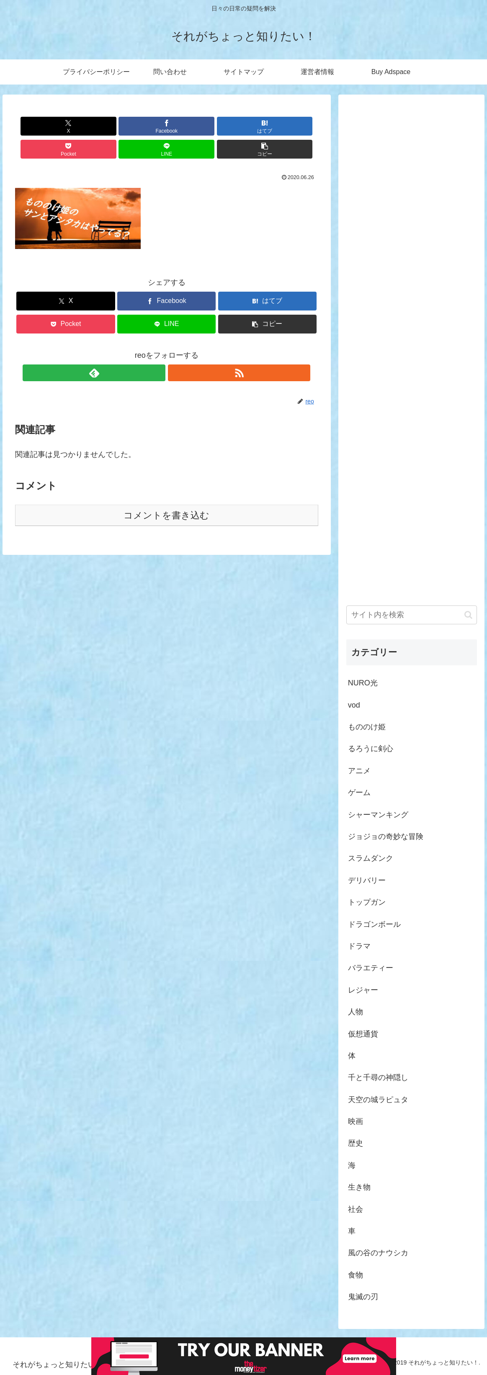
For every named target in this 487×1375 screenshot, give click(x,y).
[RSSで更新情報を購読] (176, 349)
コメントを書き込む (166, 492)
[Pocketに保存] (192, 126)
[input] (411, 614)
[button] (294, 126)
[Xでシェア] (39, 126)
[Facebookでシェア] (90, 126)
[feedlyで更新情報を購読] (157, 349)
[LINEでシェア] (243, 126)
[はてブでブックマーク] (141, 126)
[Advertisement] (411, 340)
